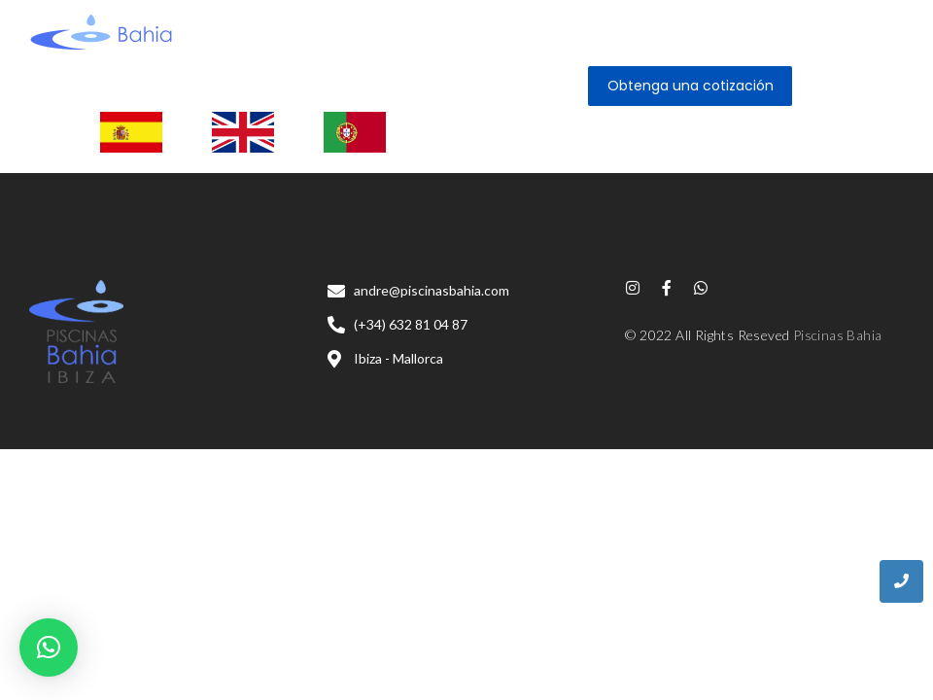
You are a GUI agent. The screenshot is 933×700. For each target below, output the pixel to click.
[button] (48, 647)
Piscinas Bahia (837, 335)
